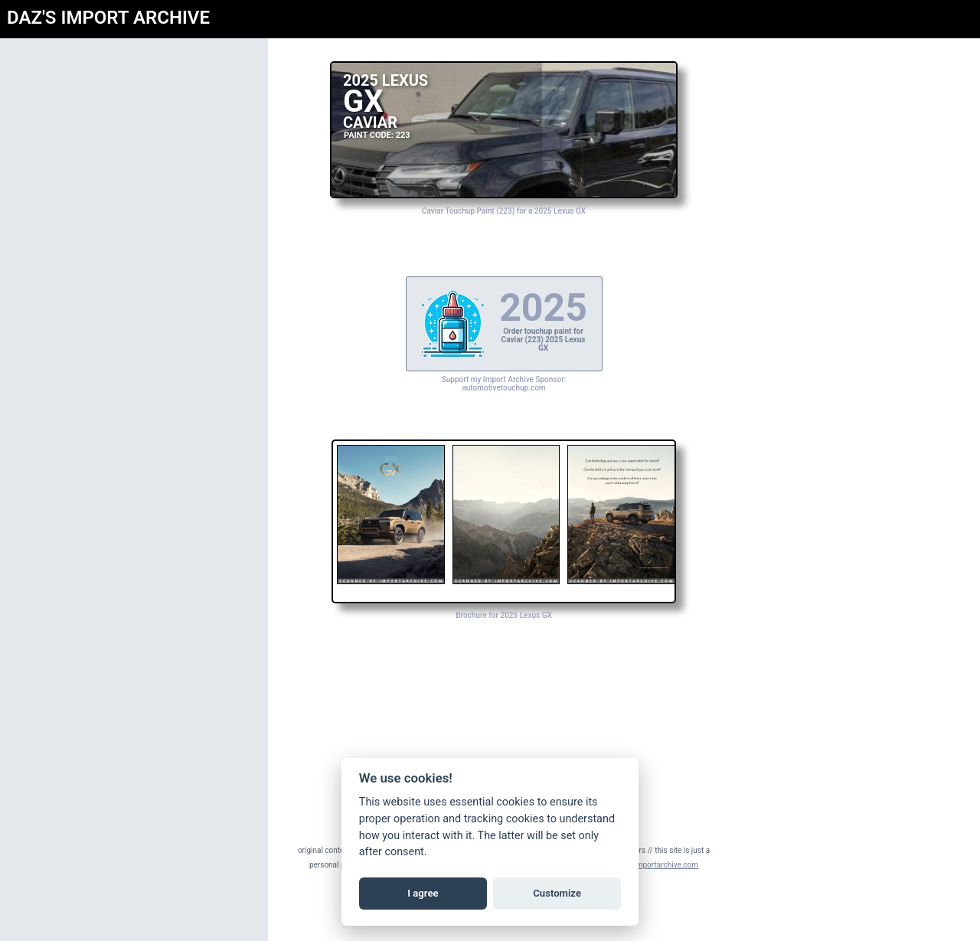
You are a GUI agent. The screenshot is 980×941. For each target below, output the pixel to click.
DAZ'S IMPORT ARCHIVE (108, 17)
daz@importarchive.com (656, 865)
